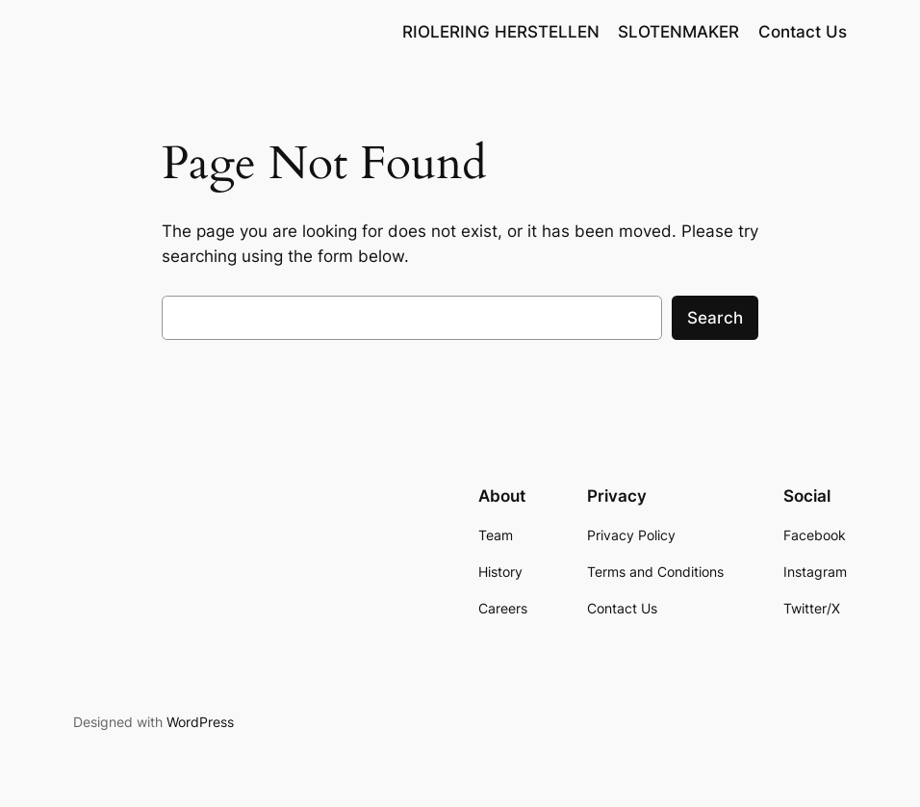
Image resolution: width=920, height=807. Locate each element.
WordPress (200, 722)
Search (715, 317)
